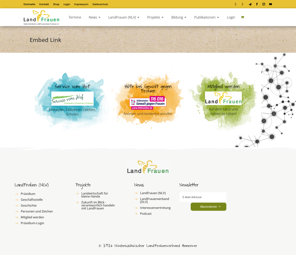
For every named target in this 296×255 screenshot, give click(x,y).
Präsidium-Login (32, 223)
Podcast (146, 214)
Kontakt (44, 4)
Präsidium (28, 194)
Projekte (153, 17)
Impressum (81, 4)
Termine (75, 17)
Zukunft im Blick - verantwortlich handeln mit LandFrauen (98, 205)
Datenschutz (100, 4)
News (93, 17)
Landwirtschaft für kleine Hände (94, 194)
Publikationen (205, 17)
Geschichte (29, 205)
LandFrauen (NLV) (122, 17)
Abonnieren (208, 207)
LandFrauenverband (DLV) (154, 200)
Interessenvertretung (155, 208)
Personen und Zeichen (37, 211)
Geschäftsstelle (32, 200)
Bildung (177, 17)
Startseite (29, 4)
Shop (56, 4)
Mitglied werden (32, 217)
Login (67, 4)
